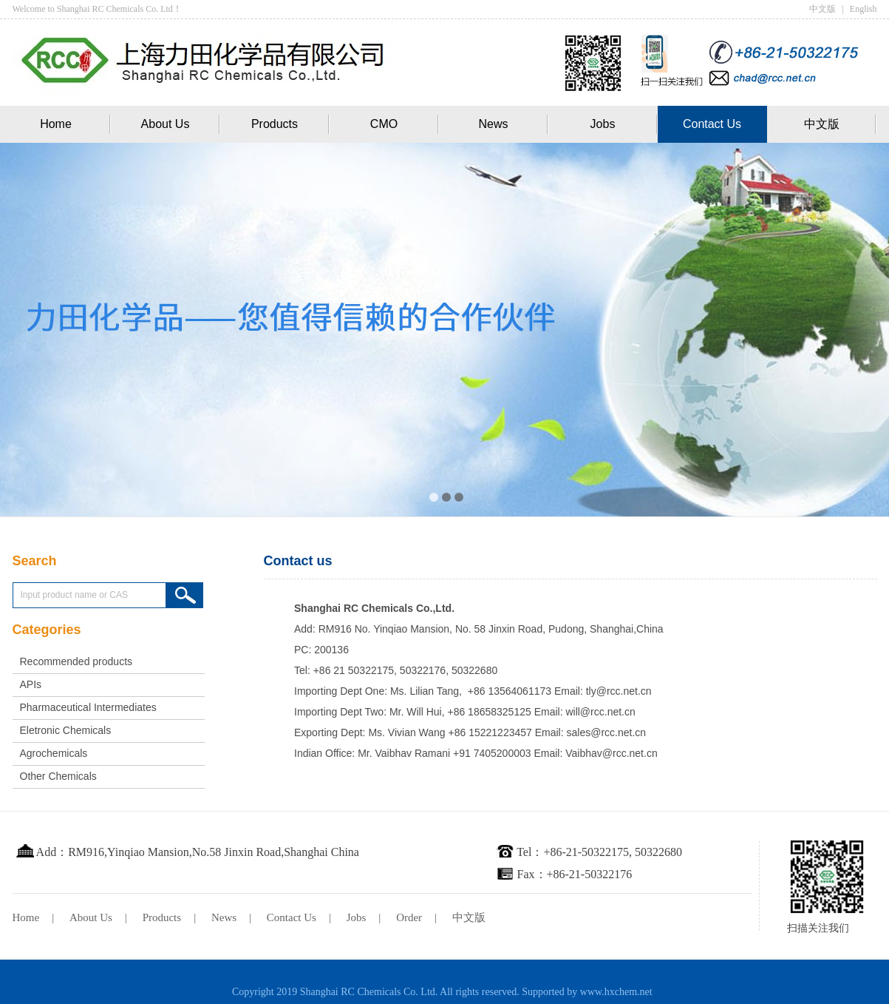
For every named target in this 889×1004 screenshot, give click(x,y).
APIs (31, 684)
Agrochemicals (54, 753)
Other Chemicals (58, 776)
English (863, 9)
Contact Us (712, 124)
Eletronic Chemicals (66, 730)
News (493, 124)
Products (274, 124)
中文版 (822, 9)
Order (409, 917)
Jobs (603, 124)
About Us (165, 124)
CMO (384, 124)
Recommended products (76, 661)
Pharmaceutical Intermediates (88, 707)
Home (56, 124)
